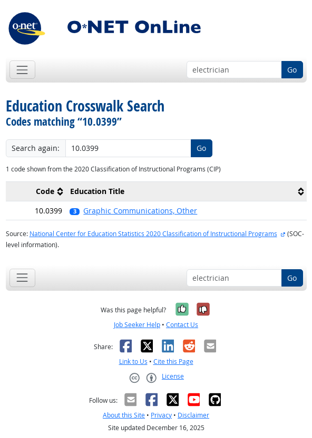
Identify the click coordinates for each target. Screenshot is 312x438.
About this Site (124, 415)
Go (292, 70)
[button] (186, 210)
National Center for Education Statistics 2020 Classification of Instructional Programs (153, 233)
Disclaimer (193, 415)
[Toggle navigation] (22, 69)
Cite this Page (173, 361)
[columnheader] (36, 191)
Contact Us (182, 324)
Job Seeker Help (137, 324)
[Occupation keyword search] (234, 70)
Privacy (161, 415)
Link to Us (133, 361)
